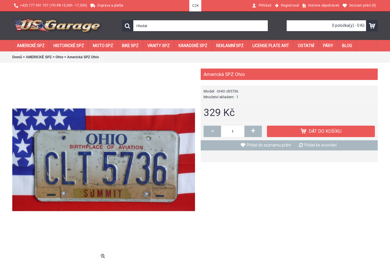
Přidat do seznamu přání (269, 145)
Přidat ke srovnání (320, 145)
